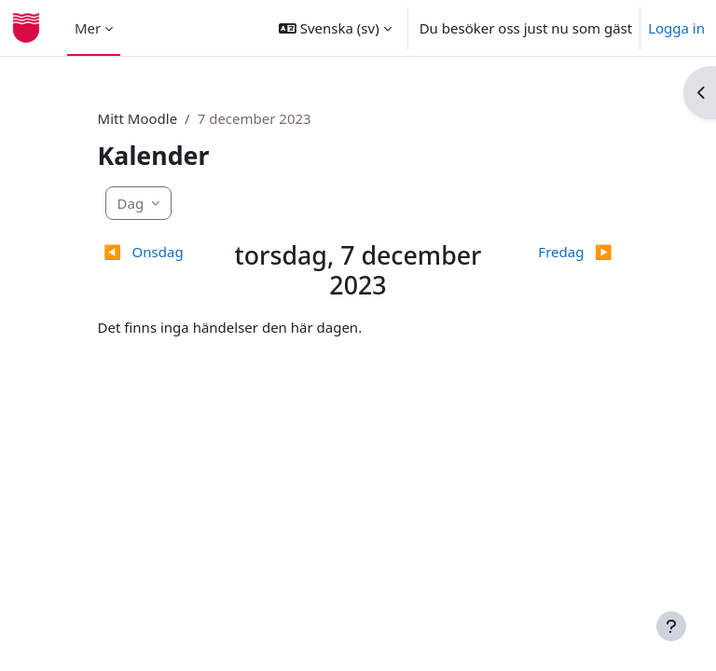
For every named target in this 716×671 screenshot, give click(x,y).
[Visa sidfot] (671, 626)
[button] (335, 28)
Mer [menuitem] (88, 28)
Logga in (676, 28)
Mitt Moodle (138, 118)
